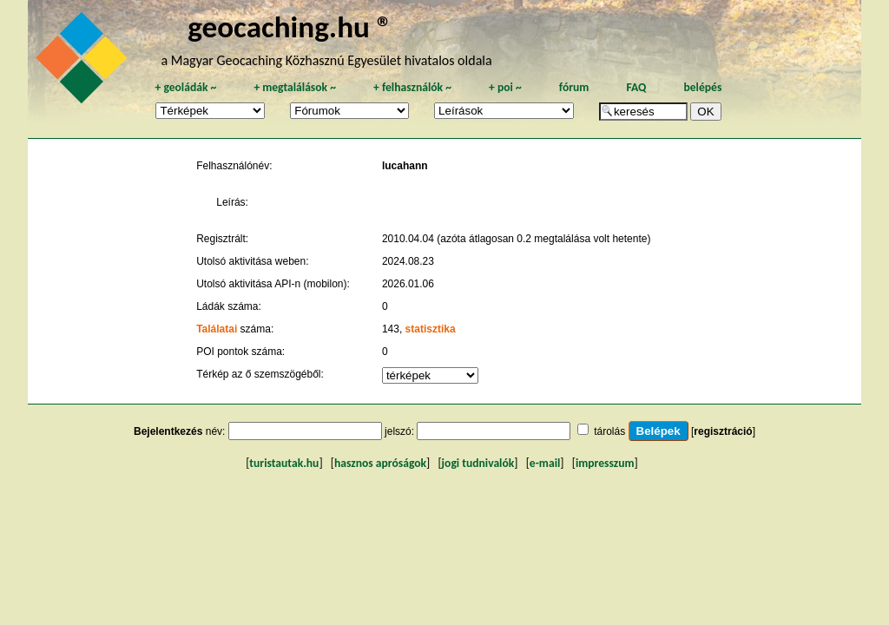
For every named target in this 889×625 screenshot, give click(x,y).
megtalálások (294, 87)
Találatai (216, 329)
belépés (702, 87)
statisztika (430, 329)
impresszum (605, 463)
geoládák (185, 87)
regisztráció (723, 431)
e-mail (545, 463)
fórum (574, 87)
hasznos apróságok (380, 463)
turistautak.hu (284, 463)
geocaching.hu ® (290, 26)
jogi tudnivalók (478, 463)
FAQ (636, 87)
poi (505, 87)
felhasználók (412, 87)
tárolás (609, 431)
